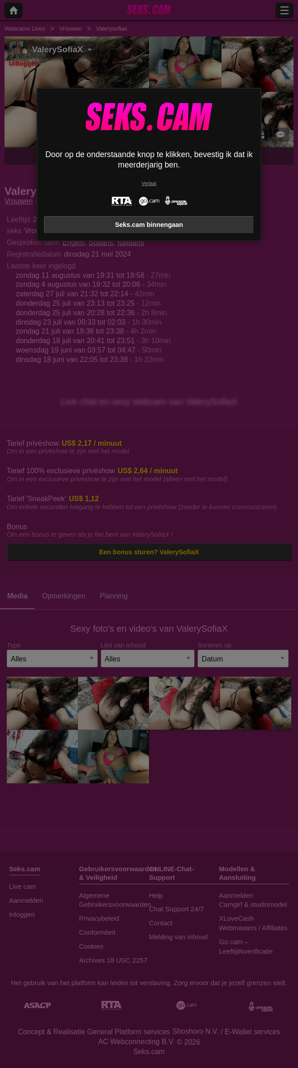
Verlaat (149, 183)
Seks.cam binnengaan (149, 224)
